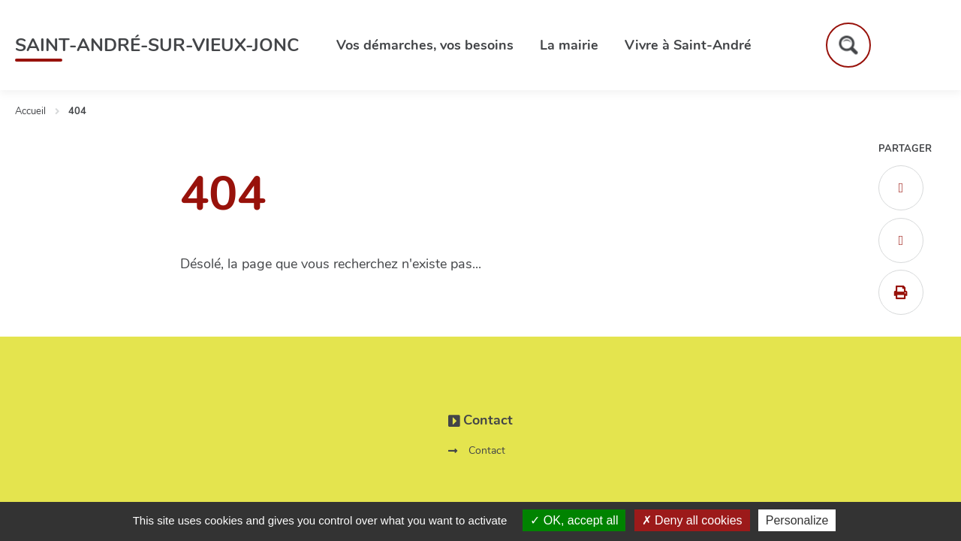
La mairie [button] (569, 45)
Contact (486, 450)
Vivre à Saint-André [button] (688, 45)
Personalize (797, 520)
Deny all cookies (692, 520)
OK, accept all (574, 520)
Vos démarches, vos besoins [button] (425, 45)
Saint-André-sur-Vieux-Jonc (157, 45)
